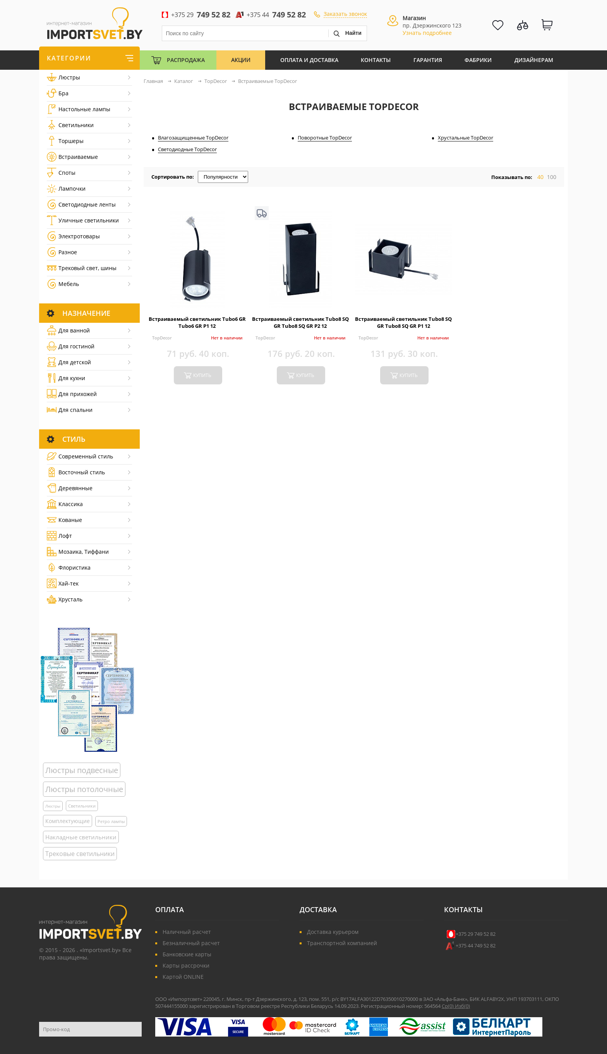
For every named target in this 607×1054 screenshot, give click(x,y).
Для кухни (66, 378)
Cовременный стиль (80, 456)
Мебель (63, 284)
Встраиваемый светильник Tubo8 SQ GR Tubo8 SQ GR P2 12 (300, 322)
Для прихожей (72, 394)
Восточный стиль (76, 472)
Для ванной (68, 330)
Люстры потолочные (84, 789)
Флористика (69, 567)
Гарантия (427, 60)
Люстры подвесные (81, 770)
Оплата (169, 909)
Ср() (448, 1005)
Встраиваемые (72, 157)
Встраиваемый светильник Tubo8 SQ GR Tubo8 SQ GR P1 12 (403, 322)
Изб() (462, 1005)
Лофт (59, 536)
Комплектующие (67, 821)
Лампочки (66, 188)
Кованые (64, 520)
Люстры (63, 77)
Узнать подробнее (427, 32)
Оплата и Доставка (309, 60)
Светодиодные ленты (81, 204)
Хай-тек (63, 583)
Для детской (69, 362)
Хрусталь (64, 599)
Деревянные (70, 488)
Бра (58, 93)
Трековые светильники (80, 853)
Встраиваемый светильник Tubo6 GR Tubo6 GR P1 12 (197, 322)
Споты (61, 172)
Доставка (318, 909)
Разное (62, 252)
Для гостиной (70, 346)
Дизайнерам (533, 60)
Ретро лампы (111, 821)
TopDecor (162, 338)
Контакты (376, 60)
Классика (65, 504)
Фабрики (478, 60)
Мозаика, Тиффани (78, 551)
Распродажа (186, 60)
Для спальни (70, 410)
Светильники (70, 125)
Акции (240, 60)
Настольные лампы (78, 109)
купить (202, 375)
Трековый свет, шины (82, 268)
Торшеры (65, 141)
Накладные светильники (81, 837)
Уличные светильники (83, 220)
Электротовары (73, 236)
